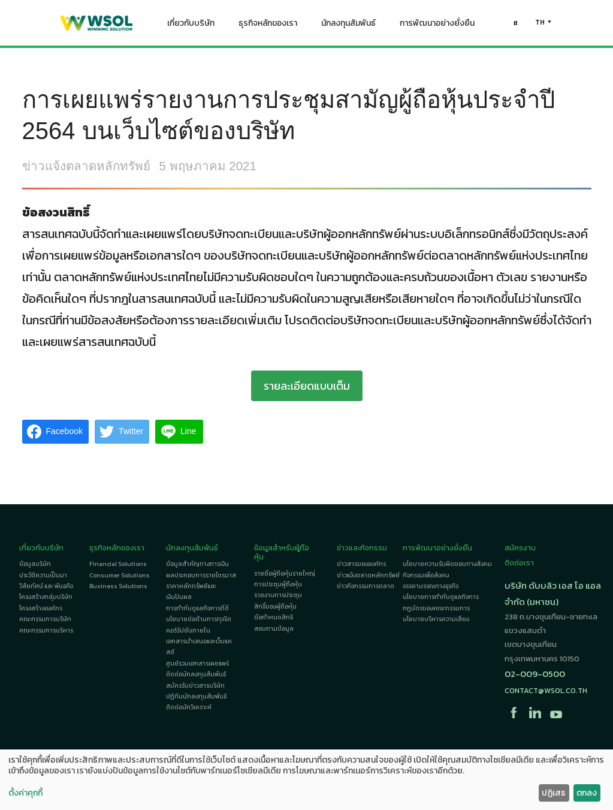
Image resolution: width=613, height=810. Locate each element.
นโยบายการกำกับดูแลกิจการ (441, 596)
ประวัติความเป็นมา (43, 575)
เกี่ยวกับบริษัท (191, 26)
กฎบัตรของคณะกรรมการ (436, 608)
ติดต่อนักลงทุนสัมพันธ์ (196, 674)
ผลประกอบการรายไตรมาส (201, 575)
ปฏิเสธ (554, 793)
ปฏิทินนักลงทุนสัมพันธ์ (196, 696)
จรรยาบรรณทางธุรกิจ (430, 586)
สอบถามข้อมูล (274, 628)
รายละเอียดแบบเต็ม (307, 386)
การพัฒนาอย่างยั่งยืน (437, 26)
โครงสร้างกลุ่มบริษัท (46, 596)
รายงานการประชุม (278, 595)
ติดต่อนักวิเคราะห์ (189, 707)
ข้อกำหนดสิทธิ (273, 617)
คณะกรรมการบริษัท (45, 619)
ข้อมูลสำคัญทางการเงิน (197, 563)
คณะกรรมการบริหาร (46, 630)
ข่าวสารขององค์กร (361, 563)
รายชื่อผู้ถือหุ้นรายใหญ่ (284, 573)
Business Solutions (118, 586)
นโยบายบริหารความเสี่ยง (436, 619)
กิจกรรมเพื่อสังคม (426, 575)
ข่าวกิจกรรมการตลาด (365, 586)
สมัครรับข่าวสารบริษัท (195, 685)
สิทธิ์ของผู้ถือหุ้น (275, 606)
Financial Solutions (118, 563)
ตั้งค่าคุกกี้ (25, 793)
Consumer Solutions (119, 575)
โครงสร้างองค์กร (40, 608)
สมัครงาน (520, 548)
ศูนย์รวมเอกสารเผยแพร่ (197, 663)
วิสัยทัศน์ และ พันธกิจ (46, 586)
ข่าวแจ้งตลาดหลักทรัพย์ (86, 166)
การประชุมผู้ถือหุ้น (278, 584)
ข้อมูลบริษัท (35, 563)
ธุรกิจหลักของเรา (267, 26)
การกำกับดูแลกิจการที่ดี (197, 608)
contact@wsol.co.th (546, 690)
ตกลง (586, 793)
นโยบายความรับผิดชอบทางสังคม (447, 563)
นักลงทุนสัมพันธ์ (348, 26)
